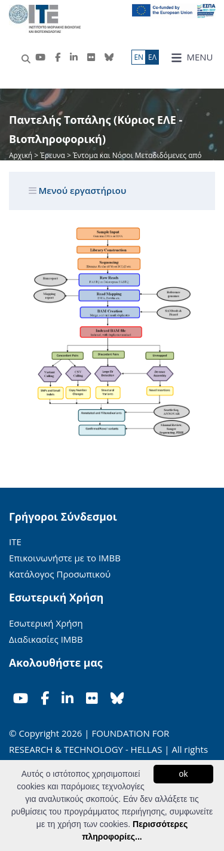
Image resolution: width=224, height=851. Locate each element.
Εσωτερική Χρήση (46, 623)
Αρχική (21, 155)
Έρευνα (52, 155)
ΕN (138, 57)
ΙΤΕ (15, 542)
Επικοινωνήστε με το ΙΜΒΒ (65, 558)
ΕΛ (152, 57)
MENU (192, 57)
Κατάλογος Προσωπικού (60, 574)
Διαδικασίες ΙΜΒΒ (46, 639)
